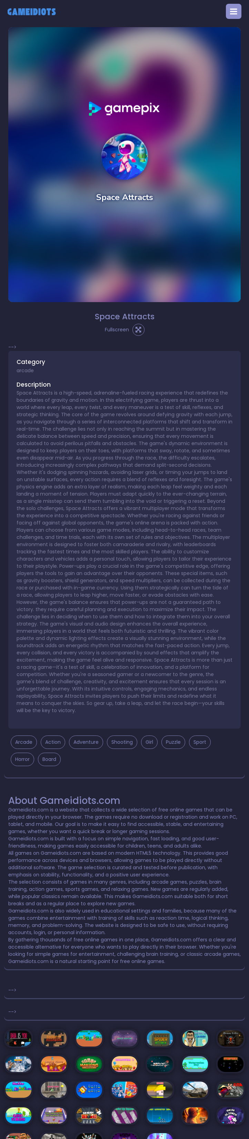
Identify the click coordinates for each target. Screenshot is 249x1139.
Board (49, 759)
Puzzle (173, 742)
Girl (149, 742)
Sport (199, 742)
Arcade (23, 742)
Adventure (86, 742)
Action (53, 742)
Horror (22, 759)
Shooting (122, 742)
